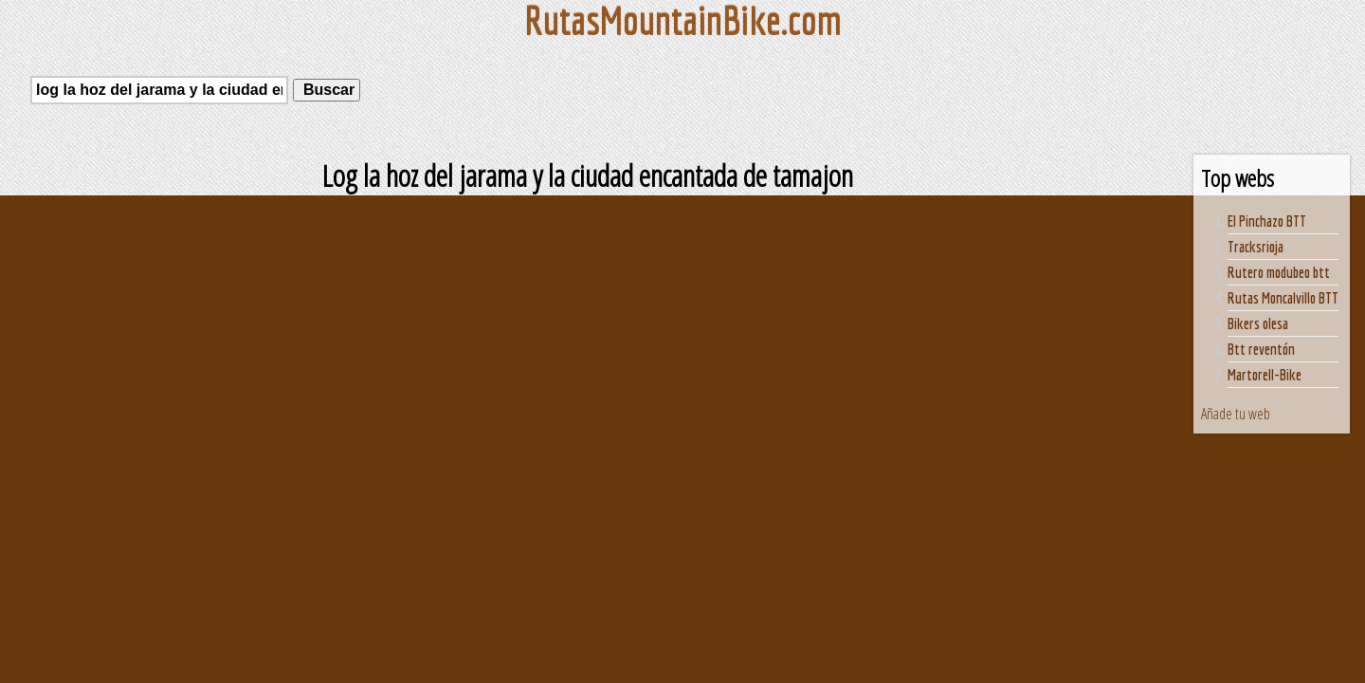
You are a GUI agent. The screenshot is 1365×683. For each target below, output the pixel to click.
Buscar (327, 90)
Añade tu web (1235, 413)
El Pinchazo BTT (1267, 221)
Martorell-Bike (1264, 374)
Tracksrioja (1255, 246)
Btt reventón (1261, 349)
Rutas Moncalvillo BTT (1283, 297)
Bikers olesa (1258, 323)
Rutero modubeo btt (1279, 272)
